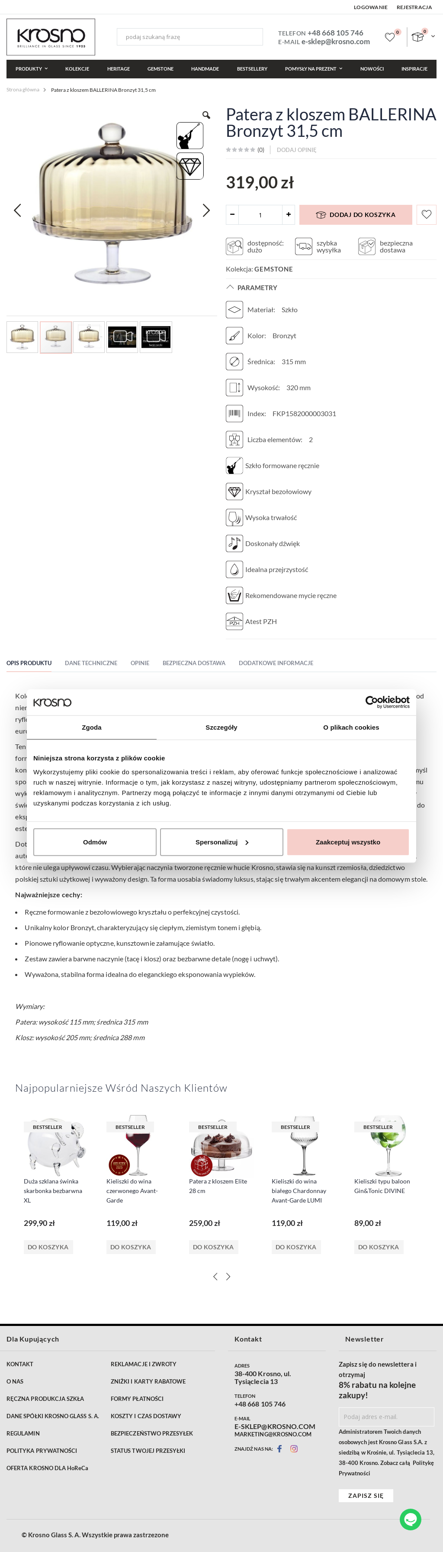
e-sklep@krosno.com (336, 41)
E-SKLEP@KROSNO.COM (274, 1426)
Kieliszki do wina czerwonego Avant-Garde (132, 1190)
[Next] (228, 1277)
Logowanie (371, 7)
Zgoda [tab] (92, 727)
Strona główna (22, 89)
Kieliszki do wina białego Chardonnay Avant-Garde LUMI (299, 1190)
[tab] (35, 664)
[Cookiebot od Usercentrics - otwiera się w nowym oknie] (372, 702)
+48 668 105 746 (335, 32)
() (260, 149)
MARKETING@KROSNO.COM (272, 1434)
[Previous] (215, 1277)
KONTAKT (19, 1364)
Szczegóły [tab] (221, 727)
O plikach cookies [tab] (351, 727)
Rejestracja (414, 7)
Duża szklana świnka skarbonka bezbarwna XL (53, 1190)
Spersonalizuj (222, 841)
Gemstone (273, 269)
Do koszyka (48, 1247)
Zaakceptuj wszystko (348, 841)
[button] (17, 210)
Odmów (95, 841)
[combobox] (190, 36)
